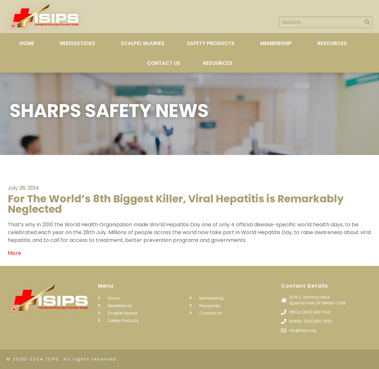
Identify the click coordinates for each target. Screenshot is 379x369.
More (14, 253)
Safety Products (211, 43)
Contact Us (163, 63)
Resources (332, 43)
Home (26, 43)
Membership (276, 43)
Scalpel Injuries (143, 43)
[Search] (367, 22)
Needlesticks (77, 43)
